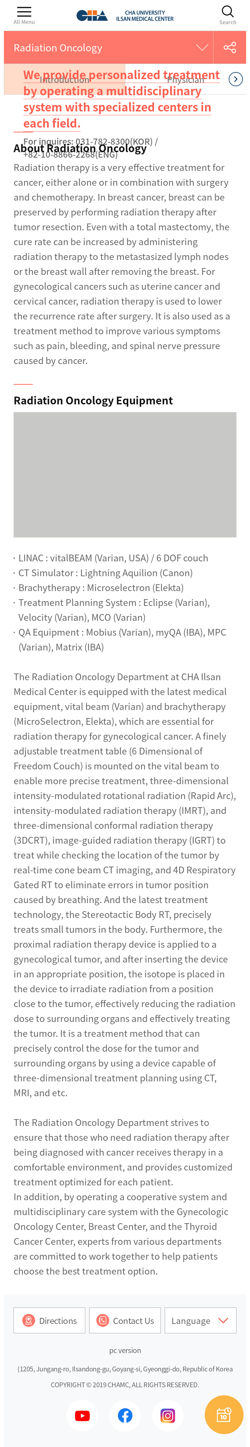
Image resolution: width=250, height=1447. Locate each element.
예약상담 (224, 1414)
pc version (125, 1350)
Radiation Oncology (58, 47)
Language (191, 1320)
